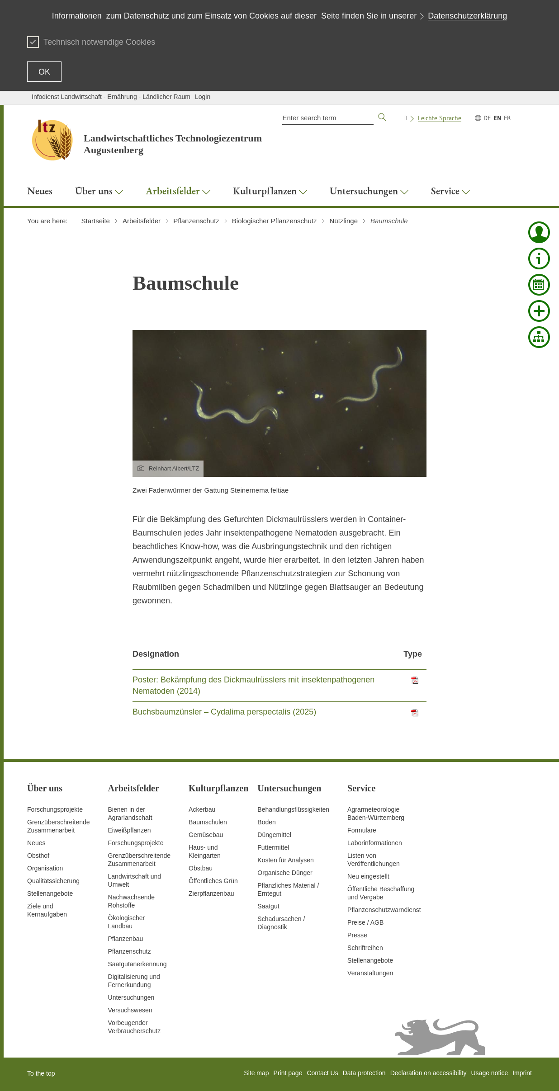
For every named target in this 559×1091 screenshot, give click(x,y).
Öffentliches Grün (213, 880)
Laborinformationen (374, 842)
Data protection (364, 1073)
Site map (256, 1073)
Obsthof (38, 855)
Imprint (522, 1073)
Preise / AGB (365, 922)
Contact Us (322, 1073)
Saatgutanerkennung (137, 964)
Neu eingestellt (368, 876)
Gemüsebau (206, 834)
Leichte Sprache (439, 118)
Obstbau (201, 868)
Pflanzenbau (125, 938)
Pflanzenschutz (129, 951)
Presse (357, 935)
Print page (288, 1073)
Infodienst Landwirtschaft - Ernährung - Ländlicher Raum (111, 96)
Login (202, 96)
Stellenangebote (50, 893)
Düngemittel (274, 834)
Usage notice (489, 1073)
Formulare (361, 830)
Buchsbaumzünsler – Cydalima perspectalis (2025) (224, 711)
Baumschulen (208, 822)
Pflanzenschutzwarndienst (384, 909)
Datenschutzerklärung (467, 15)
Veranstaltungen (370, 973)
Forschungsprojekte (55, 809)
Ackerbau (202, 809)
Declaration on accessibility (428, 1073)
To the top (41, 1073)
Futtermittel (273, 847)
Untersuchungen (131, 997)
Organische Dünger (284, 872)
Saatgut (268, 906)
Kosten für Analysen (285, 860)
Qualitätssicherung (53, 880)
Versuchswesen (130, 1010)
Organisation (45, 868)
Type (412, 653)
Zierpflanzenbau (211, 893)
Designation (156, 653)
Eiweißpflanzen (129, 830)
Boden (266, 822)
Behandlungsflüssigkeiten (293, 809)
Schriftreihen (365, 947)
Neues (36, 842)
